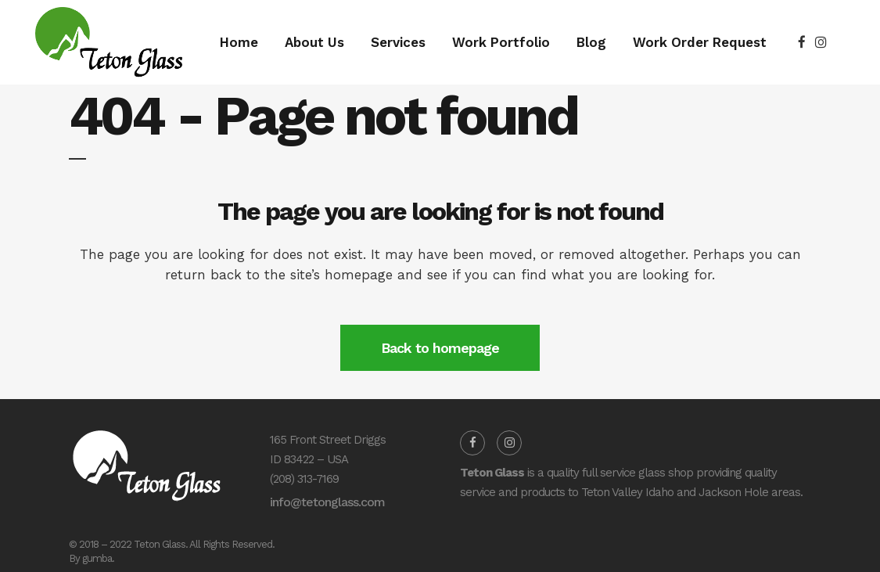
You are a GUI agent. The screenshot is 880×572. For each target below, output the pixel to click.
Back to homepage (440, 348)
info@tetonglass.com (327, 502)
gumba (97, 558)
